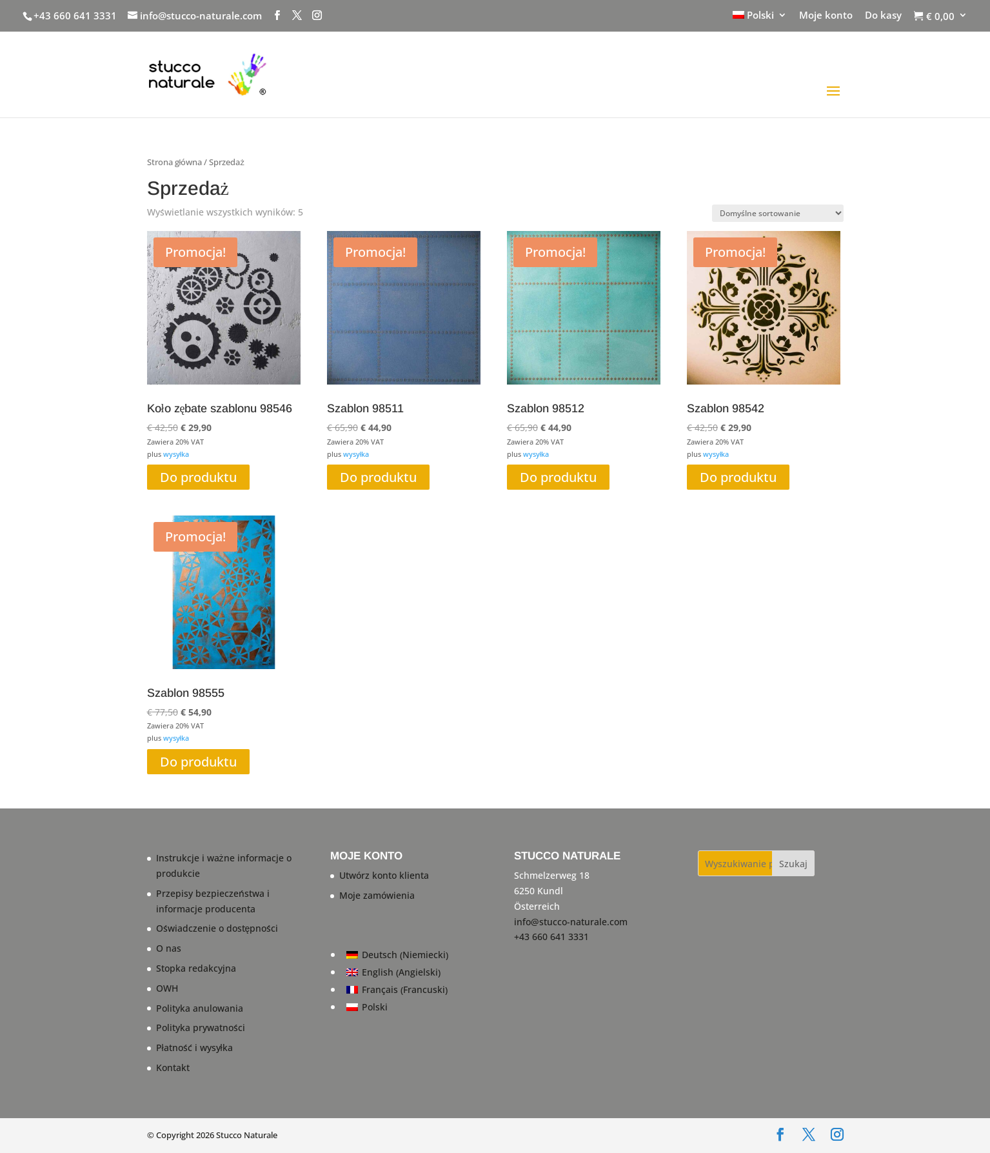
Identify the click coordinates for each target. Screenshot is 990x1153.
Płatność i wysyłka (194, 1047)
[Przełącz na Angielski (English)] (397, 972)
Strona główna (175, 162)
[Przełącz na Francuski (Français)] (397, 990)
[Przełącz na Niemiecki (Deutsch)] (397, 955)
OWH (167, 988)
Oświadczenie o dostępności (217, 928)
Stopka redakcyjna (196, 968)
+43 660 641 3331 (75, 15)
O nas (168, 948)
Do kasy (883, 15)
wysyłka (176, 454)
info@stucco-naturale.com (571, 922)
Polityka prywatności (200, 1027)
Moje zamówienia (377, 895)
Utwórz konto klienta (384, 875)
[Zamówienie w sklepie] (778, 213)
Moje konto (826, 15)
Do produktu (198, 477)
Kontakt (173, 1067)
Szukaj (793, 863)
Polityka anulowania (199, 1008)
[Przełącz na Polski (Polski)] (397, 1007)
